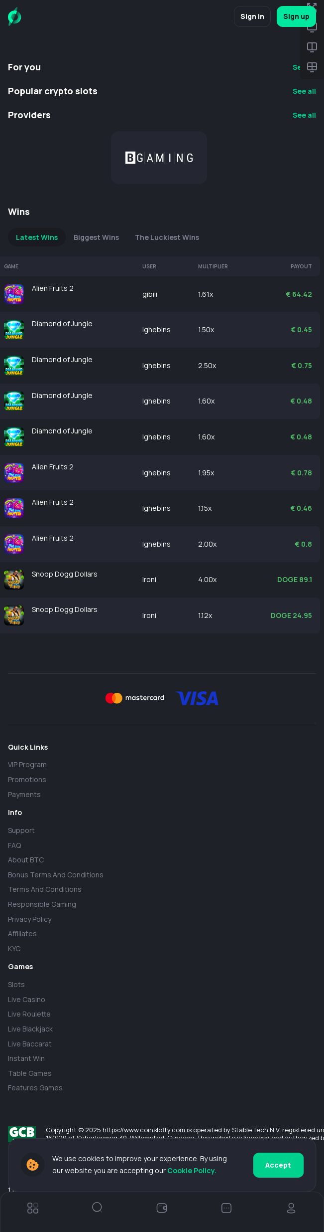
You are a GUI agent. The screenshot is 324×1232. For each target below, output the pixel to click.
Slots (16, 984)
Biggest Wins (96, 237)
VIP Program (27, 764)
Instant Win (26, 1058)
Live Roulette (29, 1014)
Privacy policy (29, 919)
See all (304, 91)
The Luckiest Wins (167, 237)
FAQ (14, 845)
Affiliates (22, 933)
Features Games (35, 1087)
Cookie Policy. (191, 1170)
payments (24, 794)
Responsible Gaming (42, 904)
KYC (14, 948)
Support (21, 830)
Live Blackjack (30, 1028)
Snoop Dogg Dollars (65, 574)
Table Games (30, 1073)
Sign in (252, 16)
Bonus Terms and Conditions (56, 874)
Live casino (26, 999)
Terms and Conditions (45, 889)
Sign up (296, 16)
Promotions (27, 779)
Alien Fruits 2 (53, 288)
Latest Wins (37, 237)
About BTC (26, 859)
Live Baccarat (30, 1043)
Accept (278, 1165)
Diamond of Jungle (62, 323)
